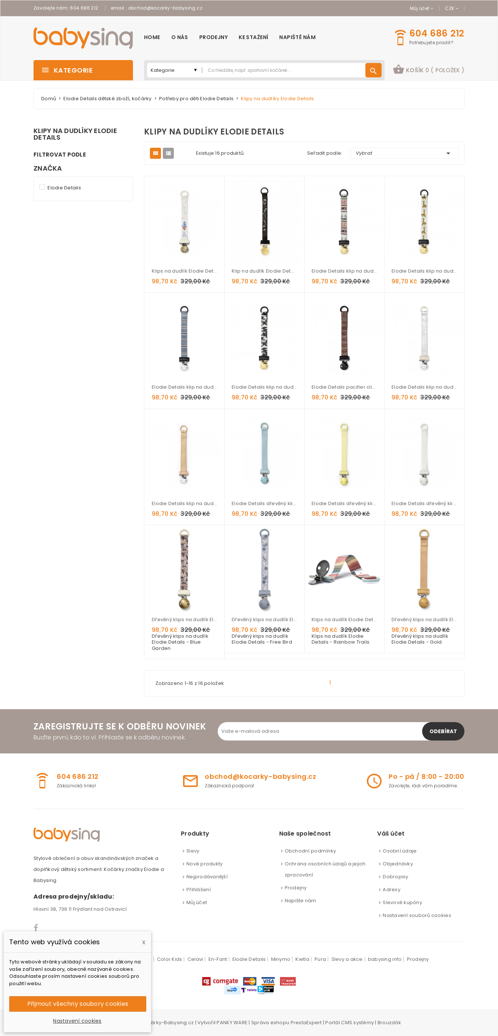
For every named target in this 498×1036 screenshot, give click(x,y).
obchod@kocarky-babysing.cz (165, 8)
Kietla (302, 959)
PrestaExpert (306, 1022)
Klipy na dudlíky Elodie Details (75, 134)
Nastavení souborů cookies (417, 915)
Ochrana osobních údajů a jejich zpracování (325, 869)
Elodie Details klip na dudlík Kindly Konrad (424, 270)
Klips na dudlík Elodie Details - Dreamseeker (184, 270)
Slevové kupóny (402, 902)
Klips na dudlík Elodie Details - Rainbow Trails (344, 619)
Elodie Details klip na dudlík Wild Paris (264, 387)
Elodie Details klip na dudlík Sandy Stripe (184, 387)
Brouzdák (389, 1022)
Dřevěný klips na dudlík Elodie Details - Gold (424, 619)
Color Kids (169, 959)
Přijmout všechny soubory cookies (77, 1004)
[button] (428, 70)
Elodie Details (64, 187)
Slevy (192, 850)
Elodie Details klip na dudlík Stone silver (424, 387)
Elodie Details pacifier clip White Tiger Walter (344, 387)
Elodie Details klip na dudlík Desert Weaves (344, 270)
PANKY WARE (232, 1022)
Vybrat (404, 153)
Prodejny (296, 887)
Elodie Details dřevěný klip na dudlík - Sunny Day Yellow (344, 503)
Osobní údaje (400, 850)
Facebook (36, 928)
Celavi (195, 959)
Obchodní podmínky (310, 850)
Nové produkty (204, 863)
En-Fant (217, 959)
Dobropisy (395, 876)
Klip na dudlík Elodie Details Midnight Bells (264, 270)
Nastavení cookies (77, 1021)
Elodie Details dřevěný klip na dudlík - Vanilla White (424, 503)
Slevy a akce (347, 959)
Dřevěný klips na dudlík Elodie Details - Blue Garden (184, 619)
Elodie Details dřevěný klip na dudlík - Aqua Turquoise (264, 503)
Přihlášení (198, 889)
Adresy (391, 889)
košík (428, 69)
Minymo (281, 959)
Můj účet (196, 902)
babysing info (384, 959)
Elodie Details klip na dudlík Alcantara (184, 503)
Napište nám (300, 900)
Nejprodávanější (207, 876)
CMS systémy (357, 1022)
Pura (320, 959)
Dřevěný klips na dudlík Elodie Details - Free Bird (264, 619)
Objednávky (398, 863)
